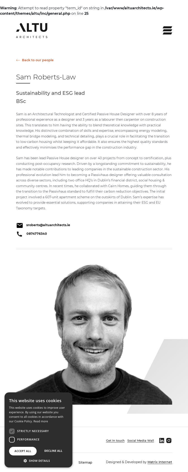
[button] (38, 460)
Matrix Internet (160, 462)
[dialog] (38, 429)
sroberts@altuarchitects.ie (48, 225)
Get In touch (115, 440)
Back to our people (38, 60)
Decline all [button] (53, 451)
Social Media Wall (140, 440)
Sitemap (85, 462)
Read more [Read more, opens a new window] (40, 421)
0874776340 (36, 234)
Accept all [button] (22, 451)
